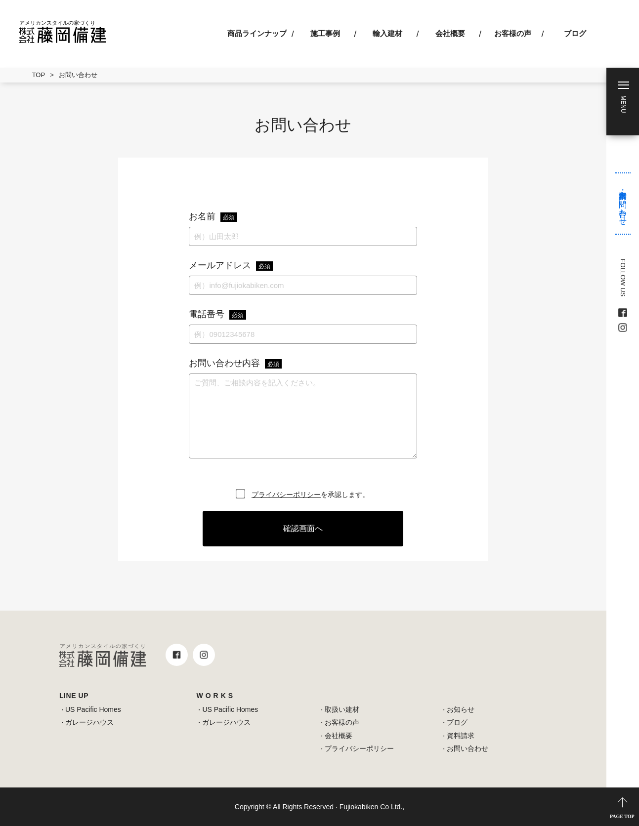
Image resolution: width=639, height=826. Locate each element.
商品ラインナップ (257, 33)
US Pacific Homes (93, 709)
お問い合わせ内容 (235, 364)
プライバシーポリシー (286, 494)
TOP (38, 75)
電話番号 (217, 315)
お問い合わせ (467, 748)
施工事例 (325, 33)
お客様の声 (512, 33)
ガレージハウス (89, 722)
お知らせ (460, 709)
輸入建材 (387, 33)
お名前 (213, 217)
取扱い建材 (342, 709)
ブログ (575, 33)
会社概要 (450, 33)
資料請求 (460, 736)
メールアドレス (231, 266)
